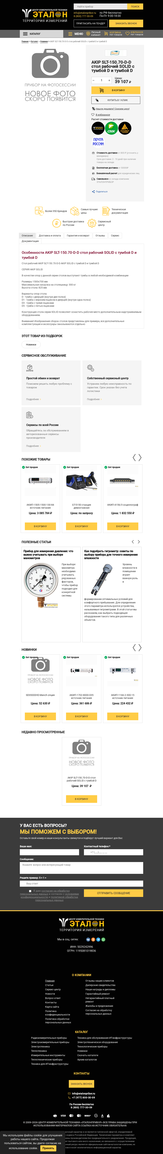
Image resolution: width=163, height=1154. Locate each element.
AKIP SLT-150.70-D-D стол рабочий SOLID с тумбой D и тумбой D (81, 780)
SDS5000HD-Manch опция (40, 695)
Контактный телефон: (97, 846)
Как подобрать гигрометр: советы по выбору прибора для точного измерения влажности (111, 555)
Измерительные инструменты (48, 1055)
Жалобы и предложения (99, 1006)
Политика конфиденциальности (57, 1013)
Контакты (51, 1002)
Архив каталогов (87, 1059)
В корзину (118, 90)
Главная (25, 41)
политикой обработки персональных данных (56, 899)
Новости (50, 993)
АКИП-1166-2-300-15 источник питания (122, 696)
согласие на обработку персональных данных (45, 892)
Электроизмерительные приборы (50, 1042)
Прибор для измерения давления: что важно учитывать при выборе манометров (48, 555)
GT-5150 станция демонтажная (81, 506)
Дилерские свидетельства (100, 985)
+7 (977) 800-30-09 (83, 1097)
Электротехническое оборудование (97, 1042)
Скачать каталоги (87, 1055)
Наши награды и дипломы (100, 989)
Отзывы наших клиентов (99, 980)
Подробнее (32, 399)
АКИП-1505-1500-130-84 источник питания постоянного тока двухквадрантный (40, 509)
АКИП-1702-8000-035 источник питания (81, 696)
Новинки (44, 41)
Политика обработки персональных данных (58, 1021)
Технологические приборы (92, 1046)
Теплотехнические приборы (47, 1059)
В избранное (103, 114)
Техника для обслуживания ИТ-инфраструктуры (104, 1037)
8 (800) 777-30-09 (83, 16)
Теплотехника (39, 1051)
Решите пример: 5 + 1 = (33, 877)
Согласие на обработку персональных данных (98, 1012)
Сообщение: (27, 859)
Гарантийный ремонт (97, 993)
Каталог (34, 41)
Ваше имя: (26, 846)
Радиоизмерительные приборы (49, 1037)
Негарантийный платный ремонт (99, 1000)
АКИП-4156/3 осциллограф (122, 504)
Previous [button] (134, 457)
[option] (40, 498)
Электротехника (40, 1046)
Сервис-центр (53, 989)
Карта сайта (52, 1006)
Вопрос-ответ (53, 998)
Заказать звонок (126, 23)
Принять (48, 1148)
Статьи (49, 985)
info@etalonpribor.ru (85, 12)
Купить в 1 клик (111, 100)
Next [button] (139, 457)
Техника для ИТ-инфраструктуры (49, 1064)
